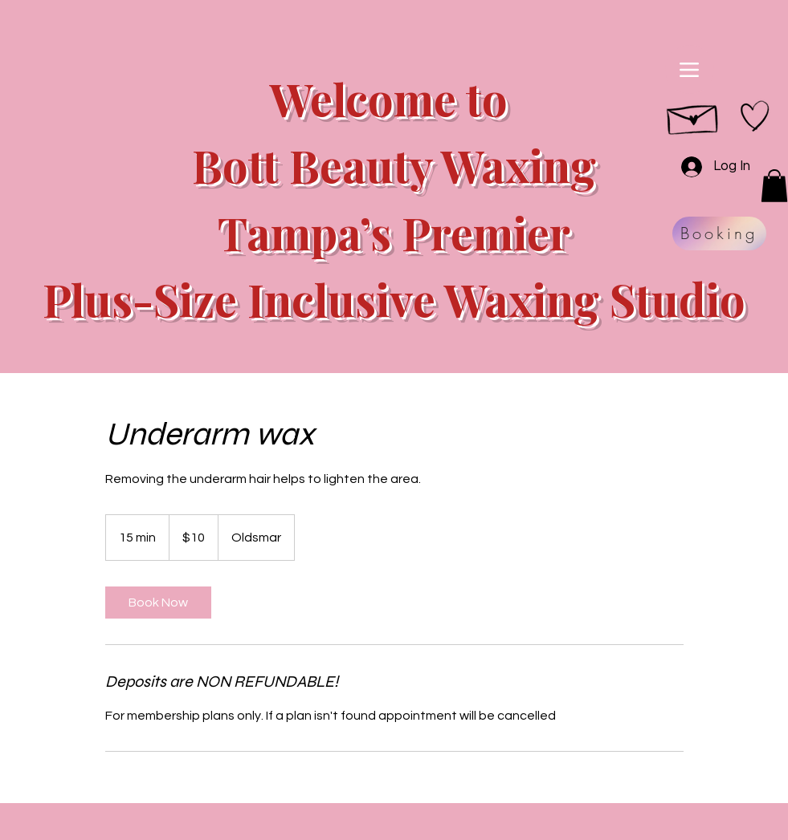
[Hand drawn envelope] (693, 115)
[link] (158, 602)
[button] (774, 185)
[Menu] (689, 69)
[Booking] (719, 233)
